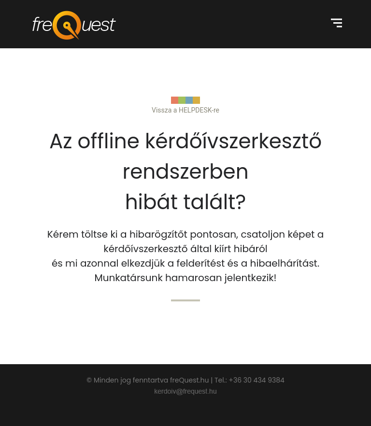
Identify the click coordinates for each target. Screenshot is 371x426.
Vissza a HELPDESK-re (185, 110)
